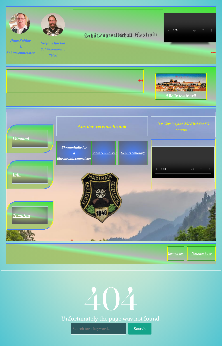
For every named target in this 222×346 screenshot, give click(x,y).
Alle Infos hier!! (181, 95)
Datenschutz (201, 253)
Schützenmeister (104, 153)
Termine (21, 215)
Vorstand (21, 138)
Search (140, 328)
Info (16, 174)
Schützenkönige (133, 153)
